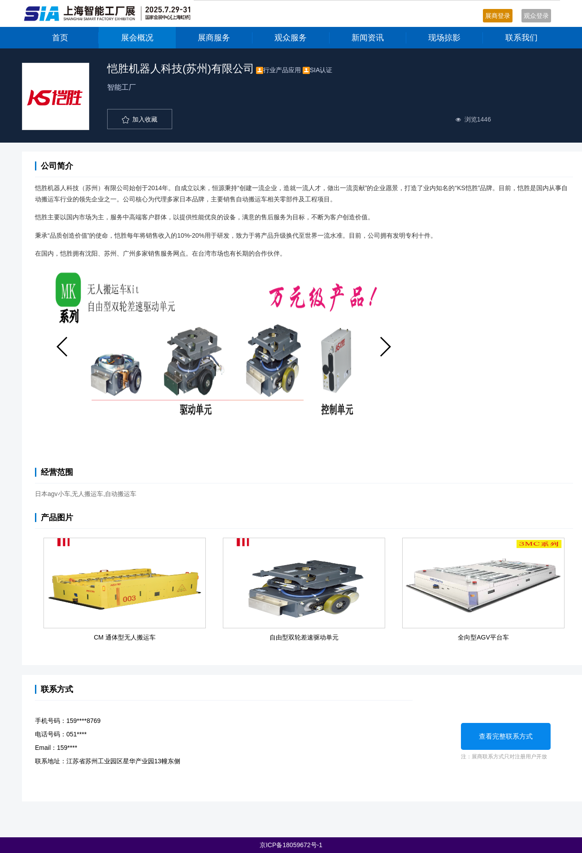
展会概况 (137, 37)
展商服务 (214, 37)
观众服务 (290, 37)
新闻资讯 (368, 37)
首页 (60, 37)
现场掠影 (444, 37)
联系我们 (521, 37)
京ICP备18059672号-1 (291, 845)
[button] (62, 347)
